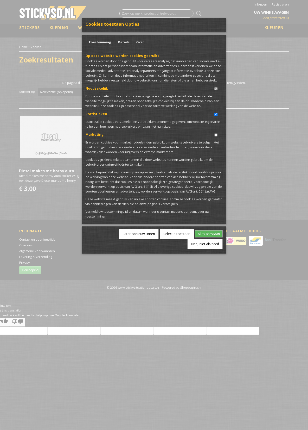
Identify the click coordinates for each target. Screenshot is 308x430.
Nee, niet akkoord (205, 244)
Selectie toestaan (176, 233)
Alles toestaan (209, 233)
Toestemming (100, 42)
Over (140, 42)
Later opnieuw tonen (138, 233)
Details (123, 42)
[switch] (216, 88)
